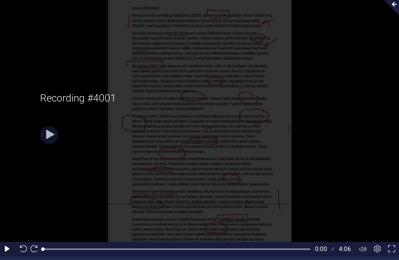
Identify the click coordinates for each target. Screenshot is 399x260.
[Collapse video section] (389, 7)
